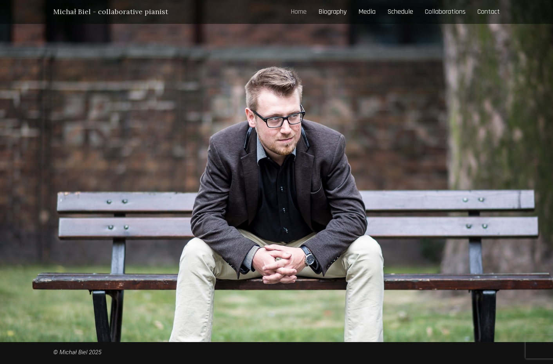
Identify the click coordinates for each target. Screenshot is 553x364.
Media (367, 11)
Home (299, 11)
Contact (488, 11)
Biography (332, 11)
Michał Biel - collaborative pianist (110, 11)
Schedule (400, 11)
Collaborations (445, 11)
